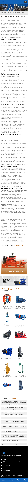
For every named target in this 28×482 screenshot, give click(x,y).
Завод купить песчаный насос (10, 440)
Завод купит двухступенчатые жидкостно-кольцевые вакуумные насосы (14, 413)
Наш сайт (15, 240)
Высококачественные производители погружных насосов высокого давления (14, 436)
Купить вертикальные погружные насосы (13, 444)
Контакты (24, 479)
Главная (2, 12)
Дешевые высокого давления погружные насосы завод (14, 427)
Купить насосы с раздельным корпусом (13, 417)
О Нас (17, 479)
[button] (25, 261)
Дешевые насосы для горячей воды (12, 431)
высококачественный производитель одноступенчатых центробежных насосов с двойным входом (14, 403)
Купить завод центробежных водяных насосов (14, 408)
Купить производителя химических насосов (14, 422)
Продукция (10, 479)
